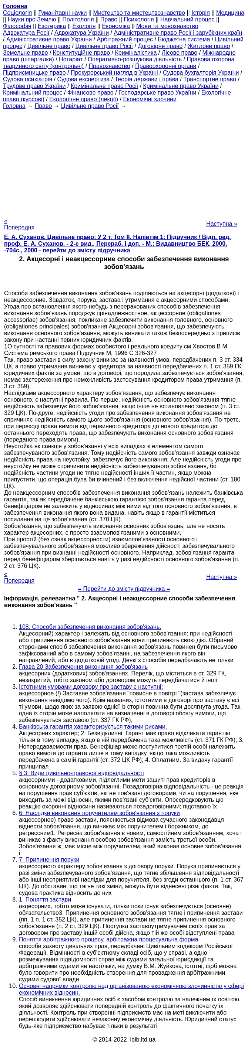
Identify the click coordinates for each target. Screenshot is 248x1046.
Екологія (84, 26)
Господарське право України (157, 92)
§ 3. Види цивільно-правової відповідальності (81, 773)
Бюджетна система (184, 39)
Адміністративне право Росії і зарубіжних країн (178, 33)
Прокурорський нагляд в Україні (114, 72)
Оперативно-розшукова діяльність (135, 59)
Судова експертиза (83, 79)
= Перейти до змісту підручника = (124, 589)
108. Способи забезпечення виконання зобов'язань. (90, 627)
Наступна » (221, 224)
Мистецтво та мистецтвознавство (139, 13)
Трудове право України (34, 86)
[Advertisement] (124, 161)
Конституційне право (81, 53)
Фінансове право (90, 92)
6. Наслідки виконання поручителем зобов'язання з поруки (99, 813)
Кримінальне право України (181, 86)
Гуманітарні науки (62, 13)
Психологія (139, 19)
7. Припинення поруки (49, 859)
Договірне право (160, 46)
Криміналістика (136, 53)
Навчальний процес (187, 19)
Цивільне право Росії (104, 46)
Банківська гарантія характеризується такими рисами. (93, 726)
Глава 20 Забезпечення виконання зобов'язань (83, 667)
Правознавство (109, 66)
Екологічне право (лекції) (83, 99)
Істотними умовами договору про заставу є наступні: (91, 687)
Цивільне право (48, 46)
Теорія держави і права (146, 79)
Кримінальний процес (33, 92)
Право (109, 19)
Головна (14, 106)
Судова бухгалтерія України (201, 72)
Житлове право (209, 46)
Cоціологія (17, 13)
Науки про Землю (32, 19)
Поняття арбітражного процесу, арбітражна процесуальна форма (108, 939)
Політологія (78, 19)
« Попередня (19, 224)
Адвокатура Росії (26, 33)
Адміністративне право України (49, 39)
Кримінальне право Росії (104, 86)
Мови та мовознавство (167, 26)
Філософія (17, 26)
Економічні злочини (149, 99)
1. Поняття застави (45, 899)
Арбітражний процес (125, 39)
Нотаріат (71, 59)
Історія (200, 13)
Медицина (230, 13)
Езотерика (52, 26)
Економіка (116, 26)
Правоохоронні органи (165, 66)
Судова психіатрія (27, 79)
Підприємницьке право (34, 72)
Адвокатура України (81, 33)
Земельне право (25, 53)
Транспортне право (209, 79)
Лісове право (179, 53)
